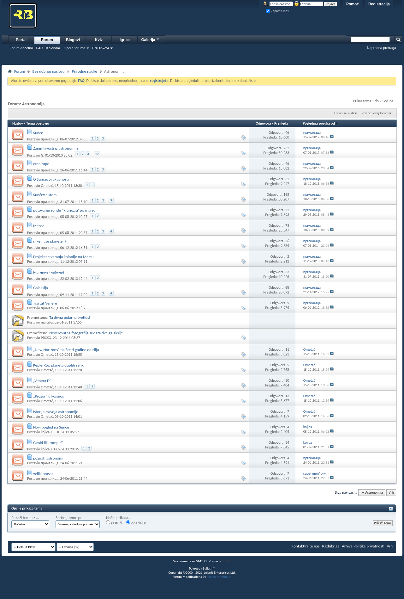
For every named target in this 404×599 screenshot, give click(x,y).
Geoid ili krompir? (48, 442)
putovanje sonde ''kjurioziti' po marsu (64, 210)
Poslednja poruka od (321, 123)
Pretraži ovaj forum (375, 113)
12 (97, 154)
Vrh (391, 493)
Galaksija (40, 287)
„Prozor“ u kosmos (48, 396)
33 (287, 272)
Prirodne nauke (84, 71)
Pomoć (352, 4)
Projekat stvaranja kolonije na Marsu (63, 256)
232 (286, 148)
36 (287, 241)
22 (287, 210)
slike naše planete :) (49, 241)
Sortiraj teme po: (70, 517)
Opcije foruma (74, 48)
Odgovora (263, 123)
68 (287, 287)
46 (287, 132)
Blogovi (73, 40)
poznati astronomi (48, 458)
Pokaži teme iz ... (25, 517)
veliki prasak (43, 473)
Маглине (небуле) (48, 272)
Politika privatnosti (369, 546)
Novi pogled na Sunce (51, 427)
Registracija (379, 4)
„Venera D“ (42, 380)
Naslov (17, 123)
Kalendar (53, 48)
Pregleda (281, 123)
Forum (47, 40)
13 (287, 396)
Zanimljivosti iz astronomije (56, 148)
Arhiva (347, 546)
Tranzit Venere (45, 303)
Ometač (47, 185)
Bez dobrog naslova (48, 71)
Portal (21, 40)
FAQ (39, 48)
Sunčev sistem (44, 194)
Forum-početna (21, 48)
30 (287, 380)
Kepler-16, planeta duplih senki (59, 365)
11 (287, 349)
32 (287, 179)
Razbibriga (331, 546)
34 (287, 442)
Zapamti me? (277, 11)
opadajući (136, 522)
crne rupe (41, 163)
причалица (49, 139)
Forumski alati (344, 113)
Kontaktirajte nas (306, 546)
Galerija (150, 39)
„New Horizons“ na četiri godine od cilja (66, 349)
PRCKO (46, 338)
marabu (47, 322)
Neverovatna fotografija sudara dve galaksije (86, 332)
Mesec (38, 225)
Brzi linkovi (100, 48)
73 (287, 225)
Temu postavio (37, 123)
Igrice (125, 40)
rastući (114, 522)
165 (286, 194)
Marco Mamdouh (219, 577)
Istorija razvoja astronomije (55, 411)
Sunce (38, 132)
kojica (45, 432)
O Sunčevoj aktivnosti (51, 179)
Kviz (99, 40)
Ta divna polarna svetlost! (70, 317)
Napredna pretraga (381, 48)
